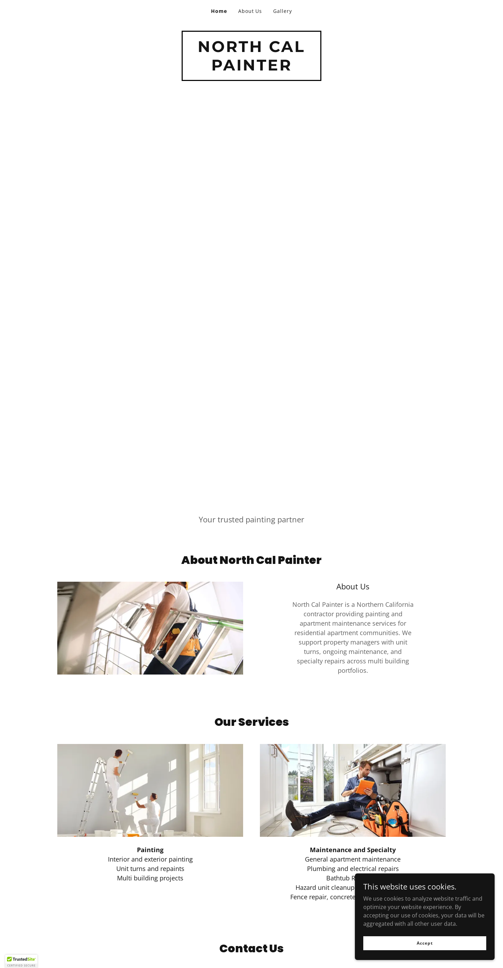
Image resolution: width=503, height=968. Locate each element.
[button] (21, 961)
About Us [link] (250, 11)
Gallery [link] (282, 11)
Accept (424, 943)
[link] (251, 68)
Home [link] (219, 11)
